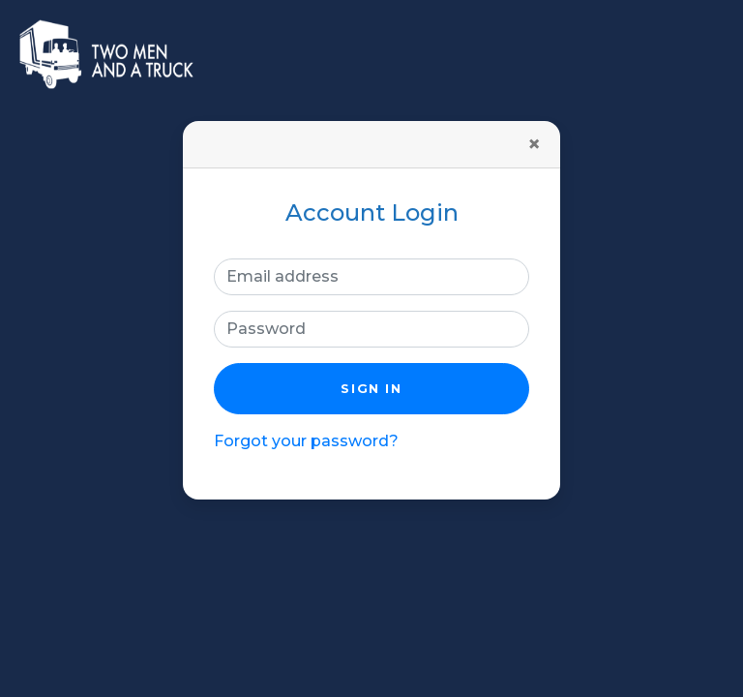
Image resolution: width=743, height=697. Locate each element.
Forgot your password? (306, 441)
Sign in (371, 388)
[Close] (534, 144)
